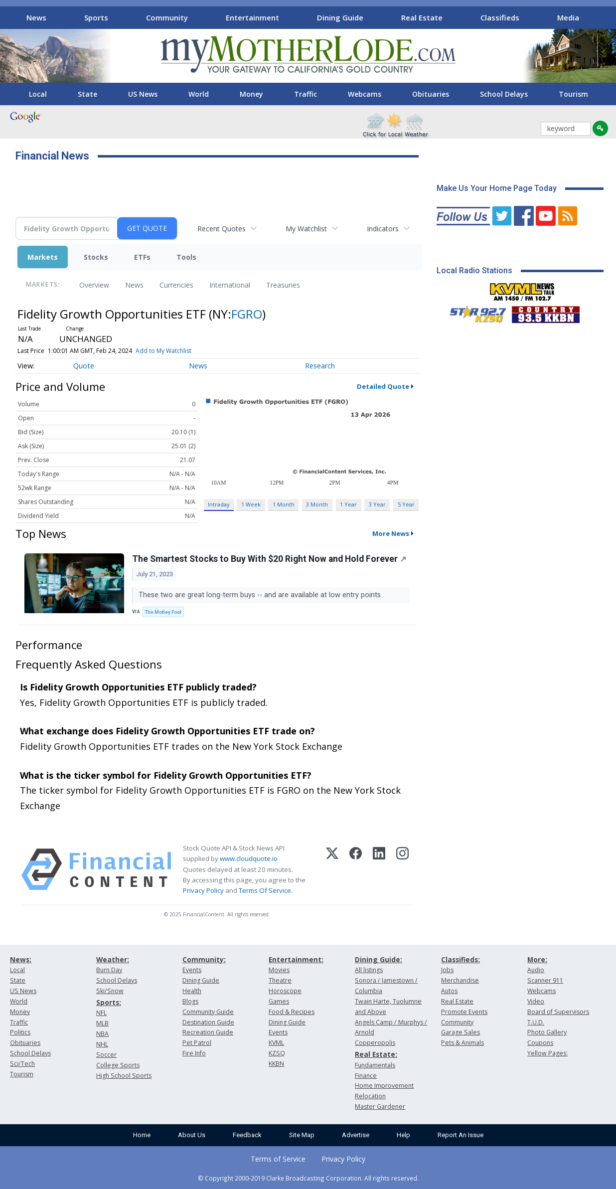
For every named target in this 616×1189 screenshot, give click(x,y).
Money (251, 94)
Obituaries (430, 94)
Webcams (364, 94)
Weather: (112, 959)
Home (142, 1135)
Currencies (176, 285)
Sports (96, 17)
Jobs (447, 970)
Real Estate (422, 17)
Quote (83, 365)
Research (320, 365)
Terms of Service (278, 1159)
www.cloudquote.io (249, 858)
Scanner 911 (545, 980)
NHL (102, 1044)
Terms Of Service (265, 890)
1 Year (348, 504)
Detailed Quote (383, 386)
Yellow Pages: (547, 1053)
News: (20, 959)
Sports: (108, 1002)
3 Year (377, 504)
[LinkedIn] (379, 869)
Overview (94, 285)
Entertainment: (296, 959)
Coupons (540, 1042)
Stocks (96, 257)
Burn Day (109, 970)
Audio (535, 970)
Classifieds (499, 17)
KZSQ (277, 1053)
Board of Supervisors (558, 1012)
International (229, 285)
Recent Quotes (221, 228)
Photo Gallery (547, 1032)
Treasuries (283, 285)
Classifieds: (460, 959)
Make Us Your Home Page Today (497, 188)
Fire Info (194, 1053)
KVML (276, 1042)
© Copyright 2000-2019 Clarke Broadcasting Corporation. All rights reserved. (308, 1178)
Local (38, 94)
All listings (369, 970)
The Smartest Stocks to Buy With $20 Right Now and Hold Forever (269, 559)
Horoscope (285, 991)
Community (167, 17)
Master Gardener (380, 1106)
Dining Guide (340, 17)
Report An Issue (460, 1135)
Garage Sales (460, 1032)
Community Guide (208, 1012)
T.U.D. (535, 1022)
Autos (449, 991)
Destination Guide (208, 1022)
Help (403, 1135)
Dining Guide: (378, 959)
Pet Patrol (196, 1042)
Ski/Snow (110, 991)
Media (568, 17)
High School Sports (124, 1075)
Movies (279, 970)
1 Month (284, 504)
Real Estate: (376, 1054)
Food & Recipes (291, 1012)
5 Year (406, 504)
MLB (102, 1023)
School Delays (504, 94)
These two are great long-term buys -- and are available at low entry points (261, 595)
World (198, 94)
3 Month (317, 504)
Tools (186, 257)
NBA (102, 1033)
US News (142, 94)
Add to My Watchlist (163, 350)
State (87, 94)
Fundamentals (375, 1065)
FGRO (246, 314)
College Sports (118, 1065)
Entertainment (252, 17)
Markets (42, 257)
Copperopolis (375, 1042)
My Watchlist (306, 228)
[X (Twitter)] (332, 869)
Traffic (305, 94)
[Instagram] (402, 869)
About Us (191, 1135)
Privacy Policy (203, 890)
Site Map (301, 1135)
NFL (101, 1013)
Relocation (370, 1096)
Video (535, 1001)
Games (279, 1001)
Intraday (218, 504)
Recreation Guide (207, 1032)
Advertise (355, 1135)
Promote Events (464, 1012)
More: (537, 959)
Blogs (190, 1001)
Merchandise (460, 980)
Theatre (280, 980)
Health (191, 991)
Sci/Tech (22, 1063)
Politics (20, 1032)
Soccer (106, 1054)
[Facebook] (355, 869)
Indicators (383, 228)
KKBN (276, 1063)
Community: (204, 959)
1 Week (251, 504)
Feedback (247, 1135)
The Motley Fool (163, 612)
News (36, 17)
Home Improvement (384, 1085)
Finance (366, 1075)
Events (191, 970)
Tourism (573, 94)
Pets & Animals (462, 1042)
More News (390, 533)
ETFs (142, 257)
